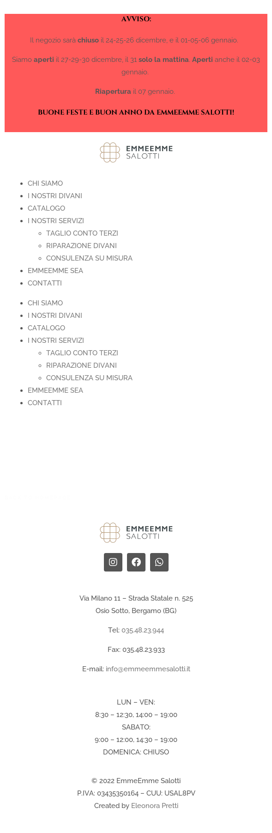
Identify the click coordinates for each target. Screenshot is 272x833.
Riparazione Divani (81, 246)
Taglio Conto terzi (82, 233)
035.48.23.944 (142, 630)
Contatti (45, 283)
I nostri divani (55, 196)
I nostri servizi (56, 221)
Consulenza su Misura (89, 258)
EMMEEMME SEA (55, 271)
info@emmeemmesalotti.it (148, 669)
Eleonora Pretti (154, 806)
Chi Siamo (45, 183)
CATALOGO (46, 208)
